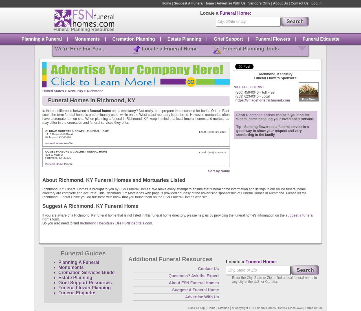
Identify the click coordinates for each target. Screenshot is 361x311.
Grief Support (228, 39)
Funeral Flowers (273, 39)
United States (53, 91)
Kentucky (75, 91)
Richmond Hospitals (96, 223)
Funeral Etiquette (321, 39)
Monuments (87, 39)
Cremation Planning (133, 39)
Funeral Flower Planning (84, 287)
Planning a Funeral (41, 39)
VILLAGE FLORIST (249, 87)
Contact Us (300, 3)
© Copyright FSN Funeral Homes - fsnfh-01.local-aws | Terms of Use (277, 308)
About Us (280, 3)
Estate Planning (184, 39)
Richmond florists (260, 115)
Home (166, 3)
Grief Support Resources (85, 282)
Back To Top (196, 308)
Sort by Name (219, 171)
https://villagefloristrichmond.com (262, 100)
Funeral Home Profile (59, 143)
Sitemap (223, 308)
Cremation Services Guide (86, 272)
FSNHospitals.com (137, 223)
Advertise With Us (231, 3)
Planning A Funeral (78, 262)
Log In (316, 3)
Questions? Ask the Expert (194, 275)
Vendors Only (259, 3)
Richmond (95, 91)
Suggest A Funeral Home (194, 3)
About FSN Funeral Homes (194, 283)
